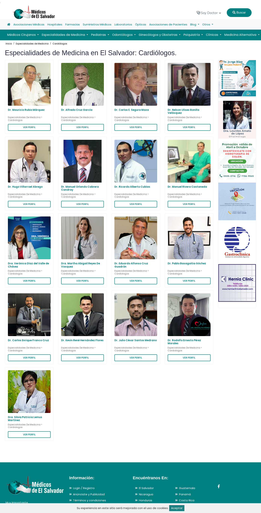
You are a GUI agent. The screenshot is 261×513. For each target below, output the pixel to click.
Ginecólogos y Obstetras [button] (158, 35)
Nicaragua (146, 494)
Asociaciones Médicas (28, 24)
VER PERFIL (29, 127)
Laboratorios (123, 24)
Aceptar (177, 508)
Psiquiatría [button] (192, 35)
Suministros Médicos (97, 24)
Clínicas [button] (212, 35)
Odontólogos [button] (122, 35)
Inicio (9, 43)
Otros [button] (206, 24)
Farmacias (72, 24)
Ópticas (140, 24)
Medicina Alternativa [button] (240, 35)
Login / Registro (84, 488)
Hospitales (54, 24)
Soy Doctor (209, 13)
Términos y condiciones (89, 500)
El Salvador (146, 488)
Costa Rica (186, 500)
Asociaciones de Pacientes (168, 24)
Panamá (185, 494)
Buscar (239, 12)
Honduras (145, 500)
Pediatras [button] (99, 35)
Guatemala (187, 488)
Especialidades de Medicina (32, 43)
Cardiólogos (60, 43)
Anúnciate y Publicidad (89, 494)
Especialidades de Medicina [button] (64, 35)
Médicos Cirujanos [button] (22, 35)
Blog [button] (193, 24)
